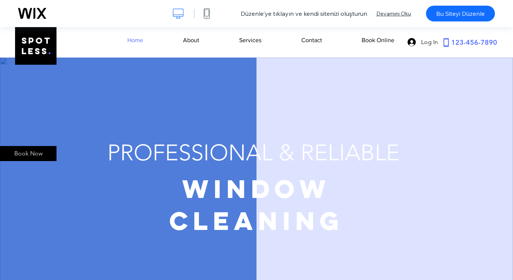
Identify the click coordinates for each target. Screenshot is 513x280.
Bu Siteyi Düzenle (460, 13)
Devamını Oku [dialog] (393, 13)
